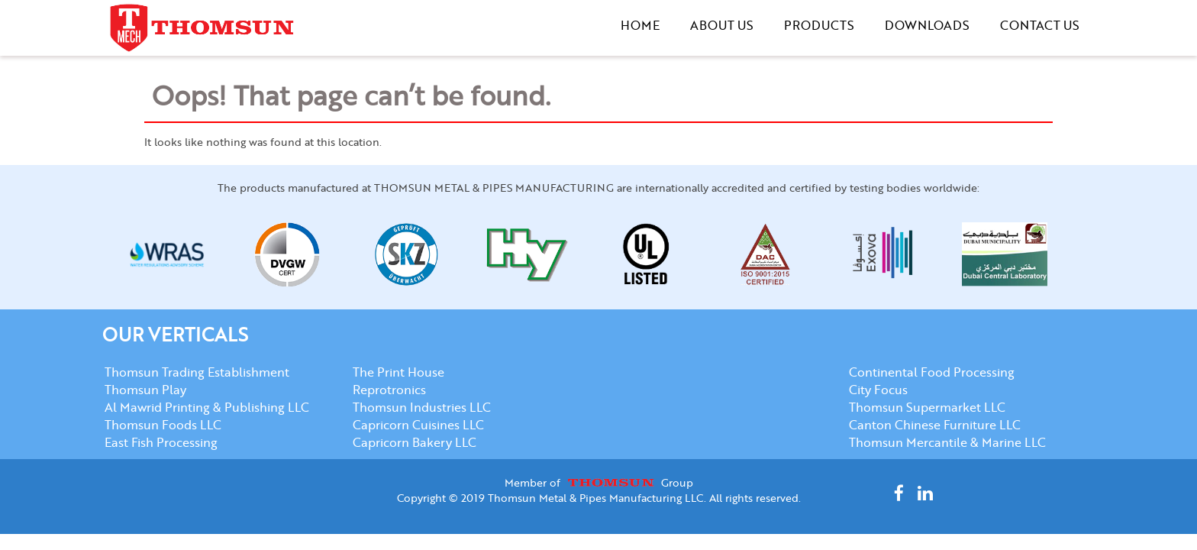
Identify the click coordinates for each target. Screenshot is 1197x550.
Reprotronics (389, 389)
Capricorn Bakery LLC (414, 442)
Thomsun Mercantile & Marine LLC (947, 442)
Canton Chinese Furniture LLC (935, 424)
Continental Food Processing (932, 371)
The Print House (398, 371)
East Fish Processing (161, 442)
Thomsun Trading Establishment (197, 371)
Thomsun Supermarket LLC (927, 407)
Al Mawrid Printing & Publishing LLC (207, 407)
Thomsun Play (145, 389)
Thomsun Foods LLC (163, 424)
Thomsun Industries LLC (422, 407)
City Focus (878, 389)
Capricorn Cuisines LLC (418, 424)
